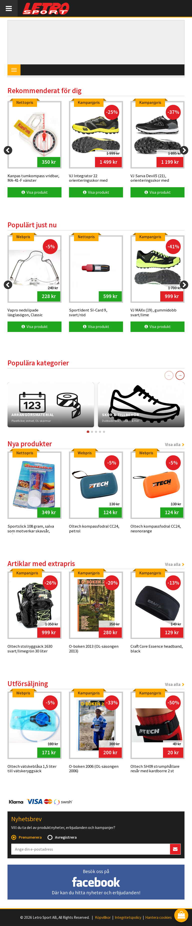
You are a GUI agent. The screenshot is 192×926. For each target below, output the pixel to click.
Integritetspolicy (128, 917)
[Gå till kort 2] (92, 432)
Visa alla (172, 445)
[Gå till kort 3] (96, 432)
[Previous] (8, 150)
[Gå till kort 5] (104, 432)
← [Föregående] (169, 375)
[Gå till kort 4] (100, 432)
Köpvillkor (103, 917)
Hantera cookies (158, 917)
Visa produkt (35, 192)
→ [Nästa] (180, 375)
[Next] (184, 150)
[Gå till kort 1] (88, 431)
